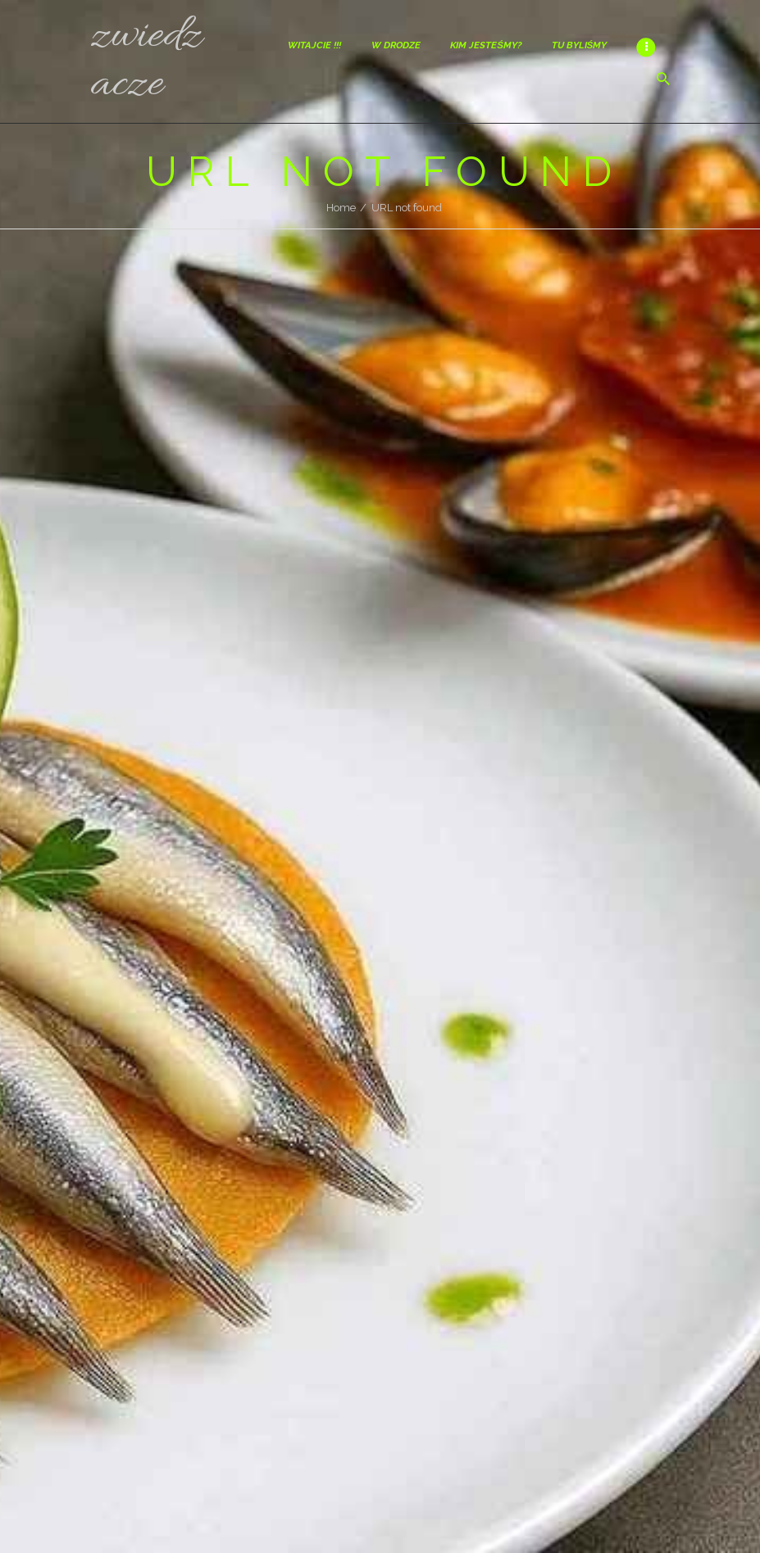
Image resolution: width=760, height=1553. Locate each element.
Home (341, 207)
